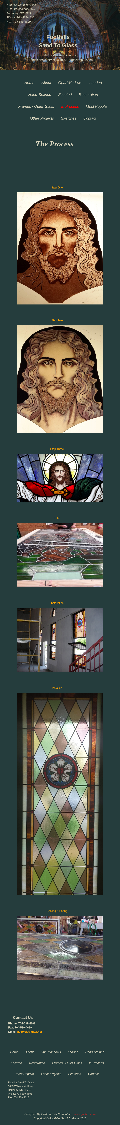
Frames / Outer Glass (36, 106)
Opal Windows (70, 83)
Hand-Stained (39, 94)
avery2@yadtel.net (29, 1031)
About (46, 83)
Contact (89, 118)
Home (29, 83)
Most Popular (97, 106)
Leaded (95, 83)
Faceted (65, 94)
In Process (70, 106)
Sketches (68, 118)
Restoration (88, 94)
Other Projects (42, 118)
